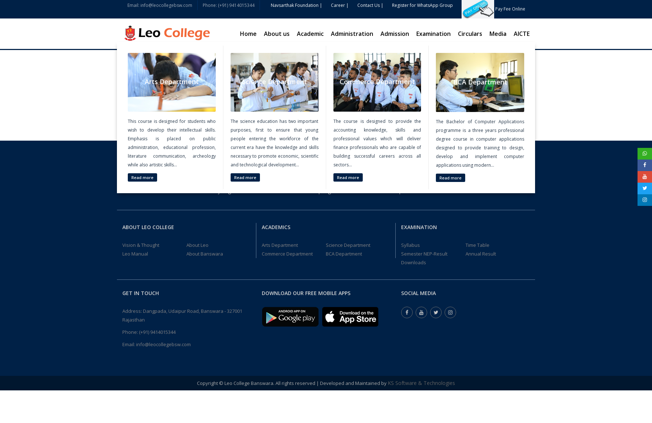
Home (248, 34)
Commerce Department (287, 253)
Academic (310, 34)
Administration (352, 34)
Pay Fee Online (493, 8)
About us (277, 34)
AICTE (522, 34)
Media (497, 34)
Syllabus (410, 245)
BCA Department (344, 253)
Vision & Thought (140, 245)
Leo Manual (135, 253)
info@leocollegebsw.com (163, 344)
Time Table (477, 245)
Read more (142, 177)
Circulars (470, 34)
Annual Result (481, 253)
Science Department (348, 245)
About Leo (197, 245)
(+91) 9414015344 (157, 332)
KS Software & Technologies (421, 383)
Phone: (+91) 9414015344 (229, 5)
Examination (433, 34)
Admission (394, 34)
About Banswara (204, 253)
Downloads (413, 262)
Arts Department (280, 245)
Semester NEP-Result (424, 253)
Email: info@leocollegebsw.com (159, 5)
